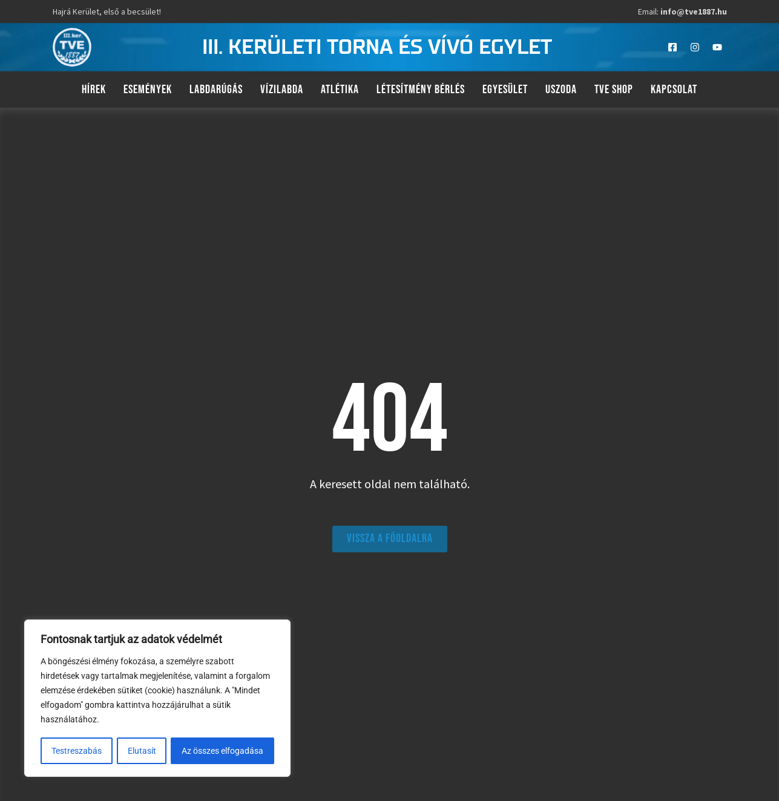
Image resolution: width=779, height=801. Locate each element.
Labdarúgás (216, 89)
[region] (157, 699)
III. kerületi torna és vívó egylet (377, 47)
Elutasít (142, 751)
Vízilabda (281, 89)
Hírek (94, 89)
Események (147, 89)
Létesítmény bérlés (420, 89)
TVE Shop (613, 89)
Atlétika (340, 89)
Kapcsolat (674, 89)
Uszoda (561, 89)
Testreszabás (76, 751)
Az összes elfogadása (223, 751)
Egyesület (505, 89)
